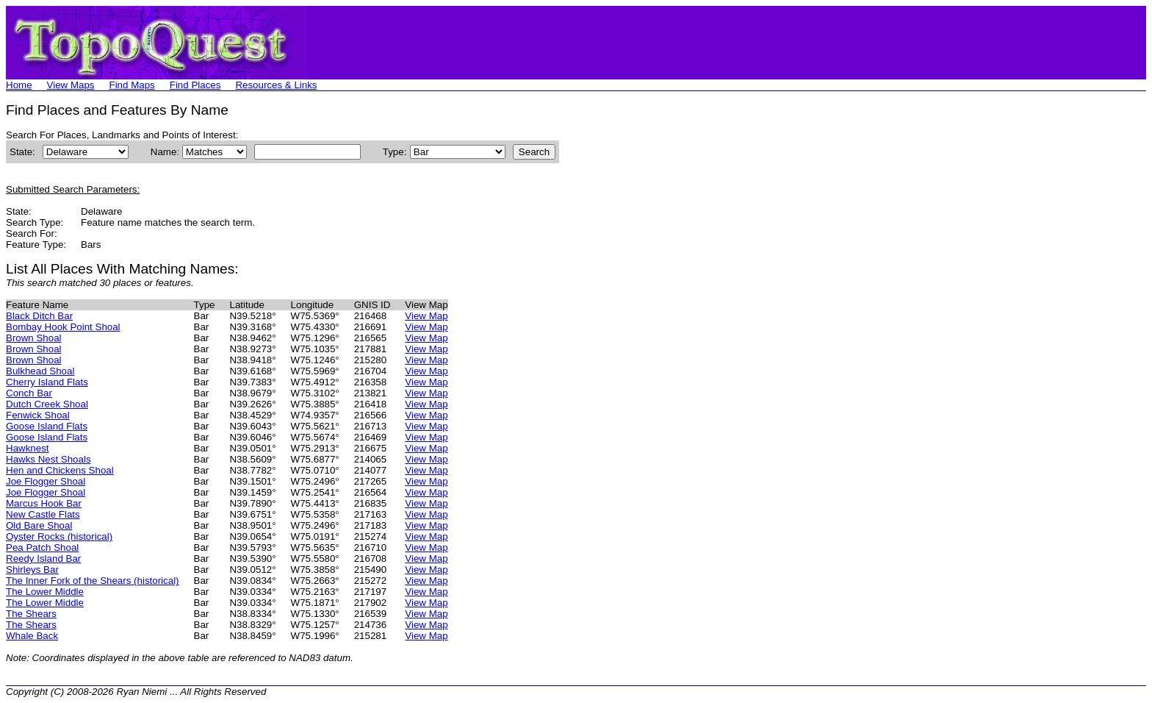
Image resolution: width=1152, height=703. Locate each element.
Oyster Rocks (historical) (59, 536)
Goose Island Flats (46, 426)
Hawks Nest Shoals (48, 459)
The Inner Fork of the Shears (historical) (92, 580)
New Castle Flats (43, 514)
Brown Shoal (34, 337)
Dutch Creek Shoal (47, 404)
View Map (426, 315)
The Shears (31, 613)
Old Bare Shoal (39, 525)
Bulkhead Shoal (40, 371)
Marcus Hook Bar (44, 503)
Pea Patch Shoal (42, 547)
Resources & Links (276, 84)
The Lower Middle (45, 591)
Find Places (195, 84)
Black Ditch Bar (39, 315)
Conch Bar (29, 393)
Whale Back (32, 635)
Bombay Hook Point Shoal (63, 326)
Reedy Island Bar (43, 558)
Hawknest (27, 448)
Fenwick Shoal (38, 415)
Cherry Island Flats (47, 382)
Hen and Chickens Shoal (60, 470)
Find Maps (132, 84)
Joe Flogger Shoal (45, 481)
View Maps (71, 84)
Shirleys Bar (32, 569)
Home (19, 84)
